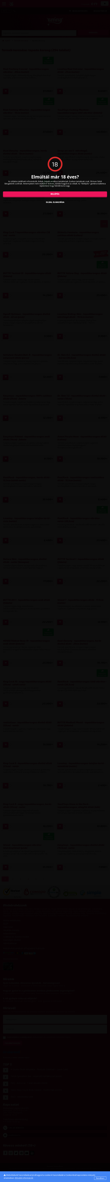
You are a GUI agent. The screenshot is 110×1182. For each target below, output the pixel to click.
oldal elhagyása (55, 202)
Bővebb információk (24, 1178)
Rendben (100, 1178)
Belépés (55, 194)
